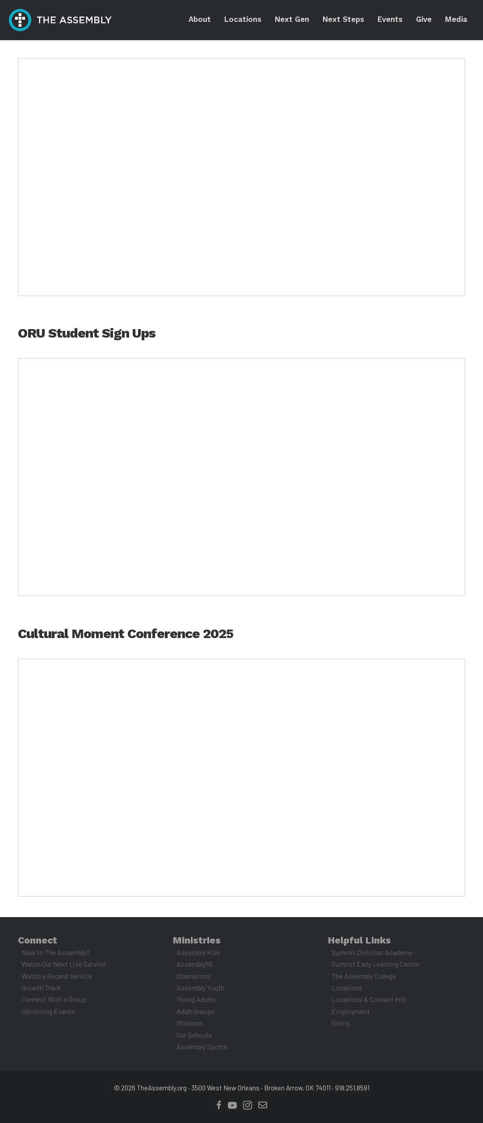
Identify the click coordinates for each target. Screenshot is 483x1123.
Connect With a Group (53, 999)
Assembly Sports (201, 1046)
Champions (193, 976)
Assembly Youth (200, 987)
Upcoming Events (48, 1011)
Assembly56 (194, 964)
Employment (351, 1011)
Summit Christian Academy (372, 952)
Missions (189, 1023)
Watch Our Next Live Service (63, 964)
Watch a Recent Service (56, 976)
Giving (341, 1023)
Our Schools (194, 1035)
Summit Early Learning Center (376, 964)
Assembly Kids (198, 952)
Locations (347, 987)
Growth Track (41, 987)
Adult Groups (195, 1011)
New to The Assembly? (55, 952)
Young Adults (195, 999)
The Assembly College (364, 976)
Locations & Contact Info (369, 999)
